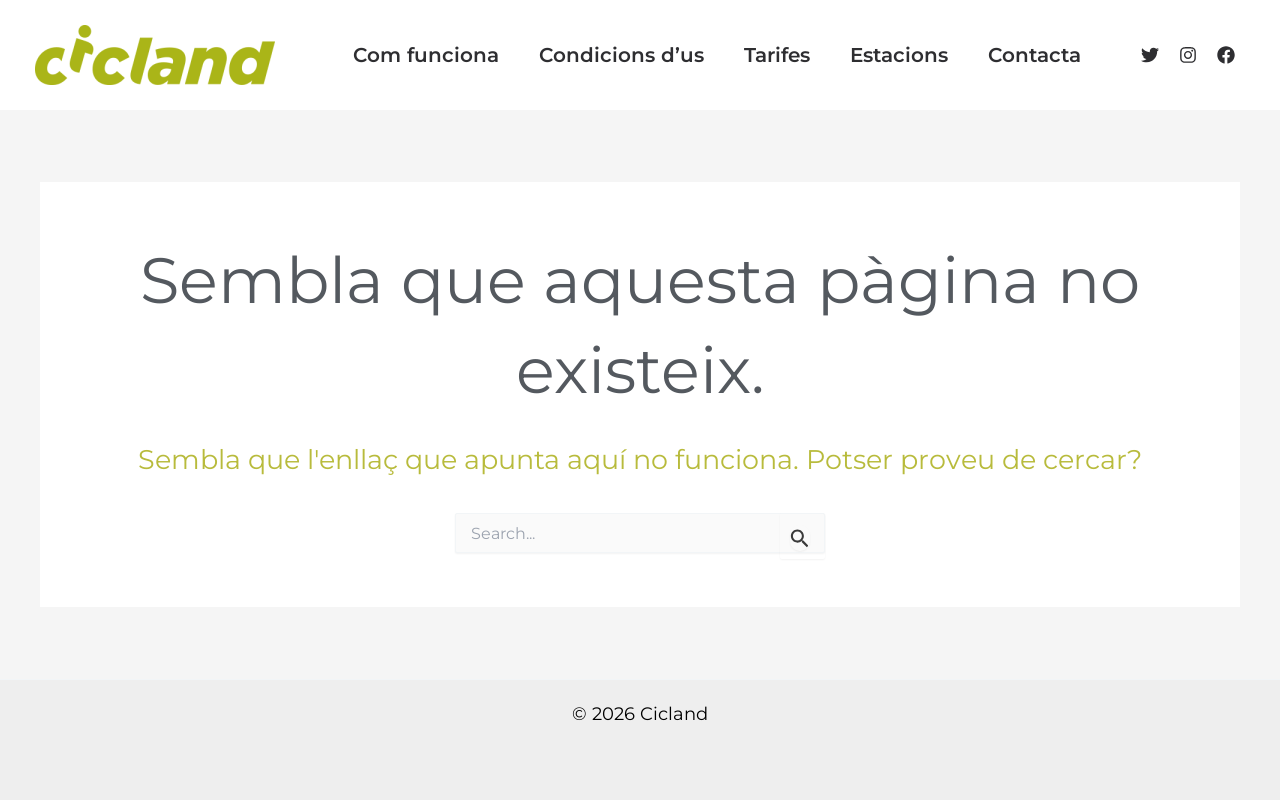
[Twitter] (1150, 55)
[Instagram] (1188, 55)
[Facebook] (1226, 55)
